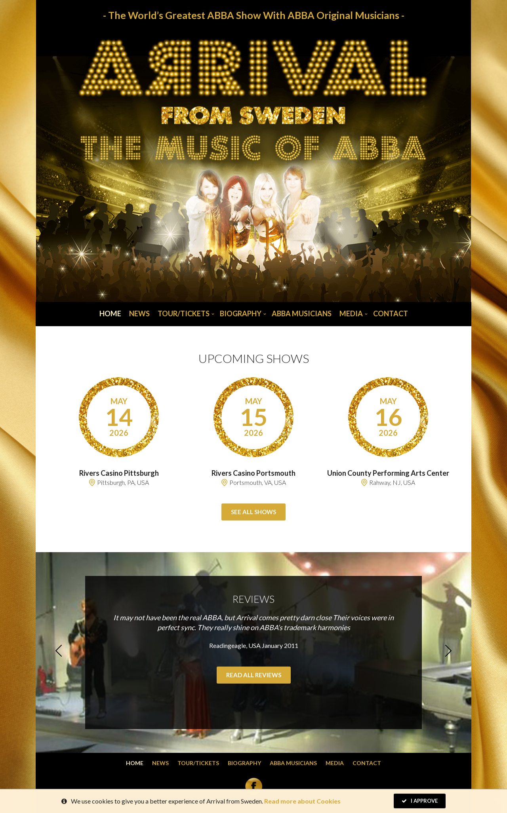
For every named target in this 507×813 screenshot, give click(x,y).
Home (110, 313)
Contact (390, 313)
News (139, 313)
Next (448, 651)
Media (351, 313)
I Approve (420, 803)
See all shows (253, 511)
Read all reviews (253, 674)
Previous (58, 651)
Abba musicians (302, 313)
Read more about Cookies (302, 803)
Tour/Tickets (184, 313)
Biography (240, 313)
